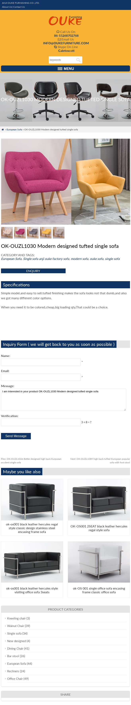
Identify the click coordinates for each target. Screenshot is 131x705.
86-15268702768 (66, 35)
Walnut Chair (15, 626)
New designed (16, 641)
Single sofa (30, 259)
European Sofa (14, 129)
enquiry (33, 271)
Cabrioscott (66, 50)
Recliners (13, 671)
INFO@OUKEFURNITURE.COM (66, 43)
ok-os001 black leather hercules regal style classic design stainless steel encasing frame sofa (32, 528)
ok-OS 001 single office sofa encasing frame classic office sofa (99, 590)
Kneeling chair (16, 618)
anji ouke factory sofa (54, 259)
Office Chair (15, 678)
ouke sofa (96, 259)
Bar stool (13, 656)
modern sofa (79, 259)
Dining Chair (15, 648)
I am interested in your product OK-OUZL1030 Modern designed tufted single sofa (63, 400)
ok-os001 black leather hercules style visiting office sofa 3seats (32, 590)
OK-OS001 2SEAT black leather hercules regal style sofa (99, 528)
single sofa (112, 259)
